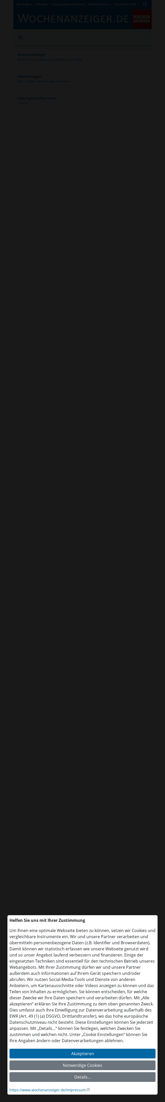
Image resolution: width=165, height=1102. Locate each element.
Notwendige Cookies (82, 1065)
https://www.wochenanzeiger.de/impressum (47, 1089)
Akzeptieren (82, 1053)
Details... (82, 1077)
